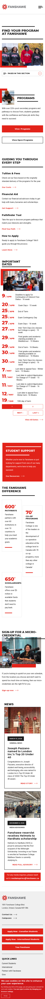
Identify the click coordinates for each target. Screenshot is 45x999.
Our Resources (12, 476)
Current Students (9, 963)
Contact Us (7, 914)
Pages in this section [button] (19, 73)
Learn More (7, 250)
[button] (35, 7)
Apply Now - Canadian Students (22, 931)
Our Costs (6, 187)
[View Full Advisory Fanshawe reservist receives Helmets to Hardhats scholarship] (22, 805)
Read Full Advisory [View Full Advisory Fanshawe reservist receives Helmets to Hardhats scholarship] (22, 865)
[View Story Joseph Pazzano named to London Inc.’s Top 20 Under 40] (22, 720)
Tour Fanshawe (22, 947)
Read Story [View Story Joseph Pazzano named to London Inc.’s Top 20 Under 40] (27, 783)
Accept (5, 995)
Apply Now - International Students (22, 939)
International (7, 967)
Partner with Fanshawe (11, 971)
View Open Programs (22, 140)
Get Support (7, 208)
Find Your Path (8, 229)
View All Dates (31, 420)
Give (4, 974)
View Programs (22, 129)
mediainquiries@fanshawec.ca (25, 878)
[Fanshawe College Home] (22, 898)
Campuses (7, 918)
